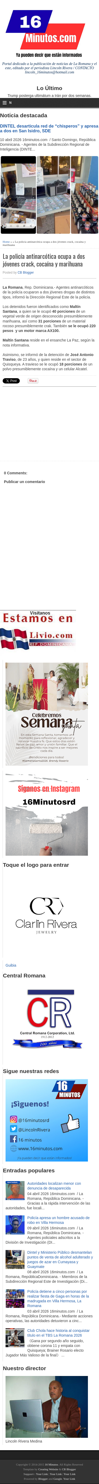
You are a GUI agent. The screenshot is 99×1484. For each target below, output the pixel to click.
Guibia (11, 965)
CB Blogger (26, 272)
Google (57, 1478)
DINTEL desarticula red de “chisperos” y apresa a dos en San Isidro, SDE (49, 128)
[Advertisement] (43, 423)
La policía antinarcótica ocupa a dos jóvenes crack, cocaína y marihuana (44, 260)
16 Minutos (51, 1464)
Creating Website (48, 1469)
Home (6, 241)
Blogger (43, 1478)
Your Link (42, 1474)
